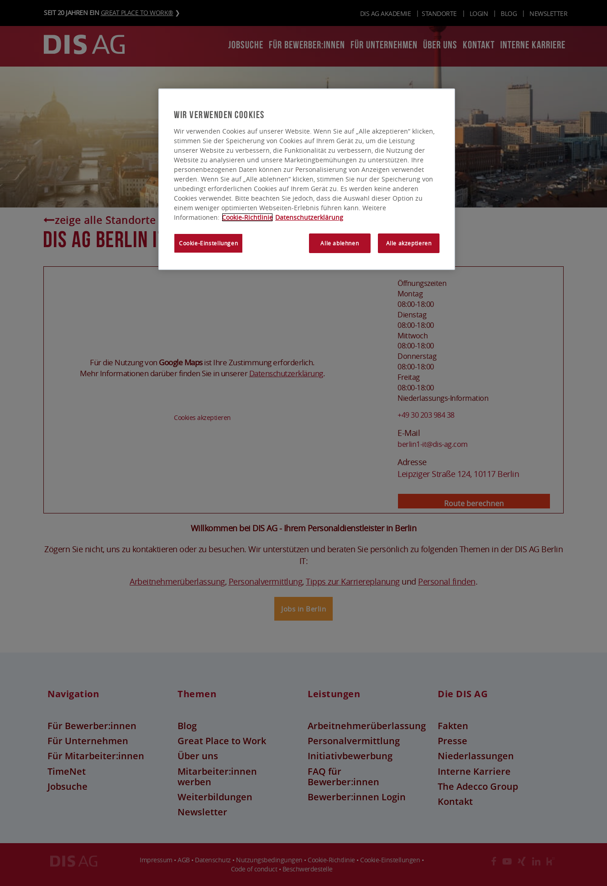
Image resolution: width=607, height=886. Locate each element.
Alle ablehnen (339, 244)
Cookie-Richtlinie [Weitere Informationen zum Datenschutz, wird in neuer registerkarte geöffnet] (247, 217)
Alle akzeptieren (409, 244)
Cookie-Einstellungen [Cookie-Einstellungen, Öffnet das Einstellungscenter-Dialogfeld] (208, 244)
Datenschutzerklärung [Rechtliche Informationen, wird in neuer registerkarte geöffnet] (309, 217)
